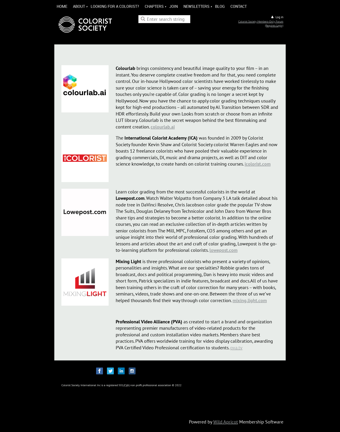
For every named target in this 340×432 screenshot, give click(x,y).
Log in (279, 17)
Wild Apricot (225, 422)
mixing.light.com (250, 300)
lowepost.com (223, 250)
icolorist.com (258, 164)
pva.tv (236, 348)
